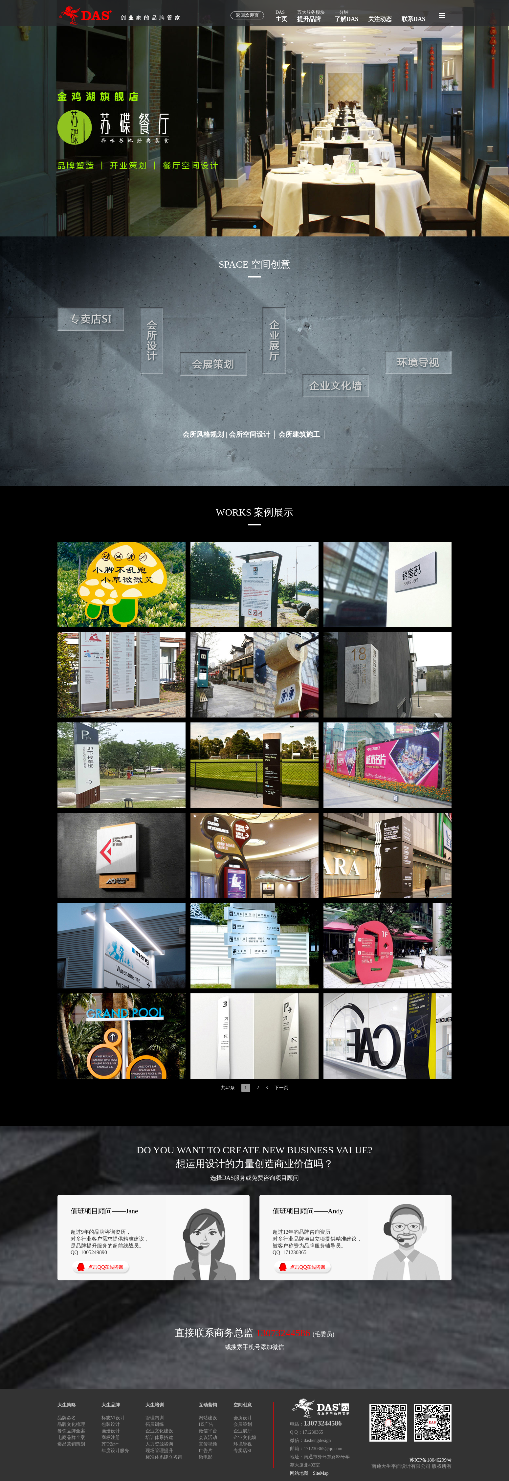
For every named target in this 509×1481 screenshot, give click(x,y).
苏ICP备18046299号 (430, 1460)
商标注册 (110, 1437)
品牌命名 (66, 1417)
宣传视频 (208, 1444)
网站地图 (299, 1473)
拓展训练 (154, 1424)
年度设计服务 (115, 1450)
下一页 (281, 1087)
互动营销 (208, 1405)
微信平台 (208, 1430)
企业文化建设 (159, 1430)
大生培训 (154, 1405)
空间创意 (242, 1405)
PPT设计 (110, 1444)
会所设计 (242, 1417)
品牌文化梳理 (71, 1424)
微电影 (205, 1457)
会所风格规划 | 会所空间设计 (226, 434)
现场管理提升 (159, 1450)
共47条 (228, 1087)
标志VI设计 (113, 1417)
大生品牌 (110, 1405)
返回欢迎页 (247, 15)
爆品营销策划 (71, 1444)
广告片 (205, 1450)
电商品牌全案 (71, 1437)
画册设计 (110, 1430)
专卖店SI (242, 1450)
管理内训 (154, 1417)
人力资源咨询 (159, 1444)
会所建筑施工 (299, 434)
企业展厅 (242, 1430)
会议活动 (208, 1437)
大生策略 (66, 1405)
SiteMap (320, 1473)
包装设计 (110, 1424)
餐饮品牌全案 (71, 1430)
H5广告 (206, 1424)
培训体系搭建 (159, 1437)
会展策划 (242, 1424)
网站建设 (208, 1417)
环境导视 (242, 1444)
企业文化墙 (244, 1437)
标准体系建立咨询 (163, 1457)
